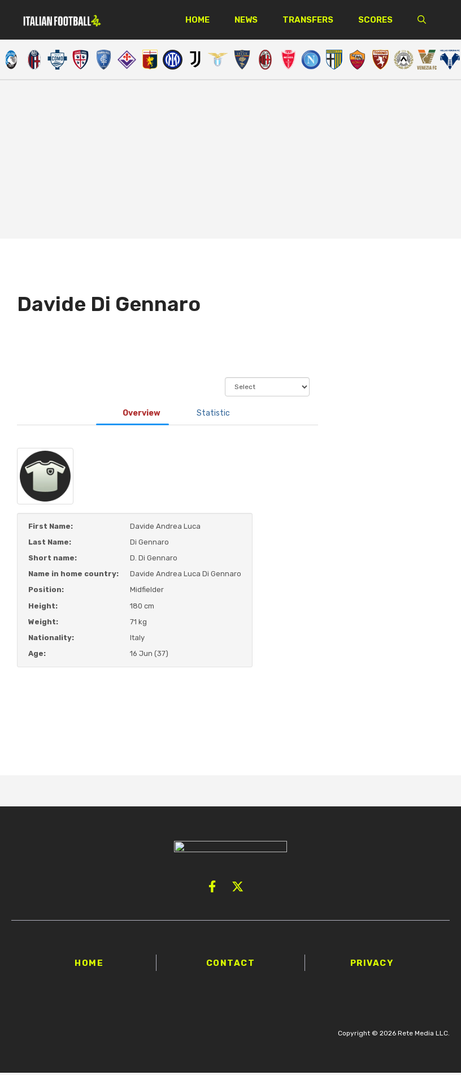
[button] (421, 20)
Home (197, 20)
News (246, 20)
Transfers (307, 20)
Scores (375, 20)
